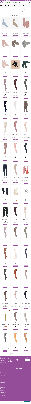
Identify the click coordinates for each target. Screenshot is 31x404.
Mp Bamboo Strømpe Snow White (15, 113)
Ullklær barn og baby (8, 5)
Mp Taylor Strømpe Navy (25, 155)
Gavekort (17, 367)
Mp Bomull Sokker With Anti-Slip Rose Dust (26, 177)
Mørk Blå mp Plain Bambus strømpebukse (26, 303)
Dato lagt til (22, 11)
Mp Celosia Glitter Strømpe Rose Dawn (15, 134)
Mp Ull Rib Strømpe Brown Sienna (5, 303)
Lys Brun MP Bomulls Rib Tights (26, 324)
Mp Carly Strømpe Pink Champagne (5, 134)
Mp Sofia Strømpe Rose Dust (15, 155)
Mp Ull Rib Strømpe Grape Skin (15, 92)
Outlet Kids (23, 5)
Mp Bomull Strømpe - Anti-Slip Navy (5, 177)
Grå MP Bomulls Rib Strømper (5, 345)
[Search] (15, 2)
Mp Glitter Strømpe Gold (25, 219)
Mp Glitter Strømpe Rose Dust (25, 134)
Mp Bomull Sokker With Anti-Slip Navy (5, 198)
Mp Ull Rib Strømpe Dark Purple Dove (5, 92)
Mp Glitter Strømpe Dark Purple (15, 219)
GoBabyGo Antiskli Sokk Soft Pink (5, 71)
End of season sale (1, 5)
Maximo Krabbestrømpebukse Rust (26, 198)
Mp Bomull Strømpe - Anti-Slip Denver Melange (25, 113)
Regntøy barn (14, 5)
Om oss (16, 358)
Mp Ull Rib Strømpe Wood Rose (15, 303)
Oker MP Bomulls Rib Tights (15, 345)
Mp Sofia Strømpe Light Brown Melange (15, 177)
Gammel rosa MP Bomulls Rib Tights (15, 324)
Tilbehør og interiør (21, 5)
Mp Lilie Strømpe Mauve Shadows (5, 155)
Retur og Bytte (17, 360)
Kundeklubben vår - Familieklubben (27, 0)
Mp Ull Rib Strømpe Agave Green (26, 92)
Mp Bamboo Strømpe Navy (5, 113)
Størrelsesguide (23, 0)
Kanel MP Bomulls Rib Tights (25, 345)
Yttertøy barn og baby (12, 5)
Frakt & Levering (17, 359)
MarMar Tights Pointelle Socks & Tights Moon (15, 198)
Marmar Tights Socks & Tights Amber (5, 324)
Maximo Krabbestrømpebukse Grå (5, 219)
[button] (8, 2)
